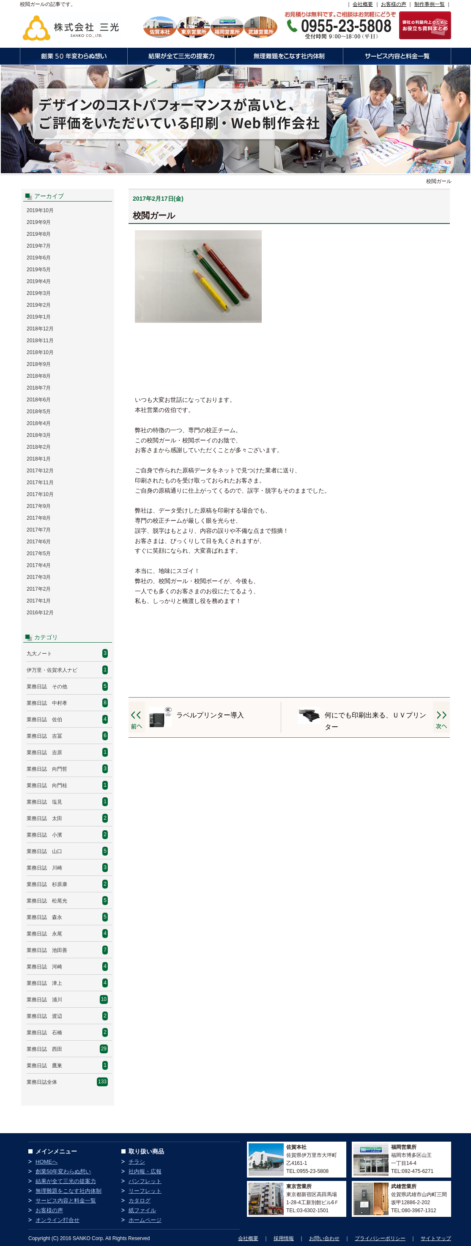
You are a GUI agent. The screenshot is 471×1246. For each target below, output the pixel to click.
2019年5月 (39, 270)
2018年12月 (40, 329)
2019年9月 (39, 222)
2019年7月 (39, 246)
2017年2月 (39, 589)
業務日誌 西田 (44, 1049)
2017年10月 (40, 494)
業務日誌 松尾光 (47, 901)
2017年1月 (39, 601)
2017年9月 (39, 506)
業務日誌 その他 (47, 687)
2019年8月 (39, 234)
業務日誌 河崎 (44, 967)
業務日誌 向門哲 (47, 769)
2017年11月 (40, 482)
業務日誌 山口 (44, 851)
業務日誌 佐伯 (44, 720)
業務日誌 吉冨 (44, 736)
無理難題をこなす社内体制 (289, 56)
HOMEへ (47, 1162)
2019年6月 (39, 258)
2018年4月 (39, 423)
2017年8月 (39, 518)
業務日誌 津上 (44, 983)
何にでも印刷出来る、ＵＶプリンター (375, 721)
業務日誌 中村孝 (47, 703)
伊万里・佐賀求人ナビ (52, 670)
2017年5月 (39, 553)
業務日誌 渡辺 (44, 1016)
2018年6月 (39, 400)
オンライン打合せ (57, 1220)
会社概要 (363, 4)
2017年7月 (39, 530)
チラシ (137, 1162)
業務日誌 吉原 (44, 752)
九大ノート (39, 654)
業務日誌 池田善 (47, 950)
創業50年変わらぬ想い (73, 56)
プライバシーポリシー (380, 1238)
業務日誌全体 (42, 1082)
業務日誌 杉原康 (47, 884)
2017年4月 (39, 565)
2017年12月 (40, 471)
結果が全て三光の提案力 (181, 56)
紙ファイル (142, 1210)
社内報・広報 (145, 1171)
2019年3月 (39, 293)
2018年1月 (39, 459)
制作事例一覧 (429, 4)
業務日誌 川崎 (44, 868)
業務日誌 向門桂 (47, 785)
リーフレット (145, 1191)
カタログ (140, 1200)
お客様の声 (393, 4)
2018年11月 (40, 341)
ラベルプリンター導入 (210, 715)
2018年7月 (39, 388)
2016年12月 (40, 613)
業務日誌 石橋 (44, 1033)
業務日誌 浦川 (44, 1000)
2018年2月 (39, 447)
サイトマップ (436, 1238)
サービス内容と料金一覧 (397, 56)
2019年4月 (39, 281)
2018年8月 (39, 376)
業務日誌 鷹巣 (44, 1066)
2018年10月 (40, 352)
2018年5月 (39, 411)
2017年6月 (39, 542)
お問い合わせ (324, 1238)
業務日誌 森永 (44, 917)
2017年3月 (39, 577)
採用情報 (284, 1238)
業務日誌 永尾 (44, 934)
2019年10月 (40, 210)
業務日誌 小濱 (44, 835)
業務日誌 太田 (44, 818)
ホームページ (145, 1220)
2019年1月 (39, 317)
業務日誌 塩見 (44, 802)
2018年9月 (39, 364)
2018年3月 (39, 435)
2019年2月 (39, 305)
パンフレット (145, 1181)
